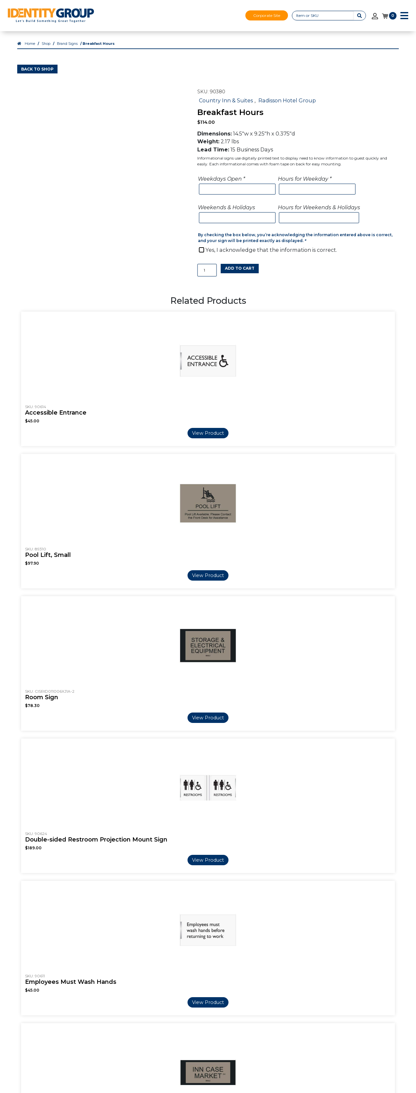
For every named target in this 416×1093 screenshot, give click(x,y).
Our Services (269, 955)
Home (30, 51)
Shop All (146, 1010)
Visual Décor (269, 1010)
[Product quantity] (207, 277)
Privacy (326, 987)
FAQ (196, 955)
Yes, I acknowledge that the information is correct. (271, 257)
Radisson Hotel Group (287, 108)
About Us (91, 955)
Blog (196, 963)
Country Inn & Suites (226, 108)
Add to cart (239, 276)
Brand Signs (67, 51)
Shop (46, 51)
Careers (89, 963)
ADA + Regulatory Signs (268, 995)
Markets (90, 979)
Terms (325, 979)
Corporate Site (266, 15)
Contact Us (331, 955)
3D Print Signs (271, 963)
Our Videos (93, 971)
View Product (208, 390)
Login (390, 965)
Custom (145, 1002)
